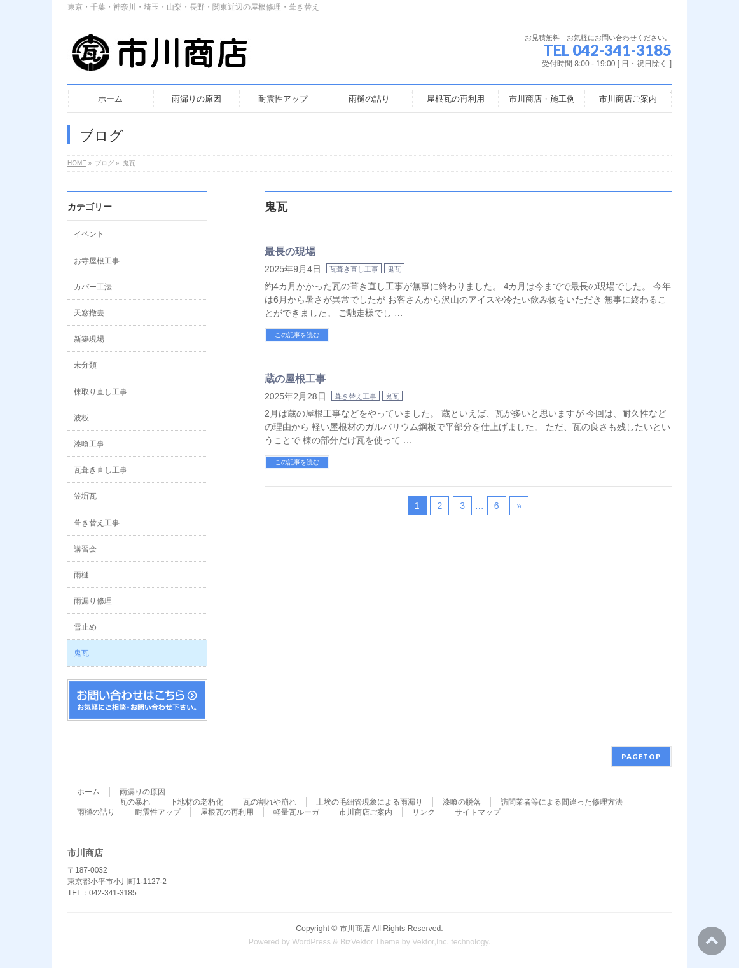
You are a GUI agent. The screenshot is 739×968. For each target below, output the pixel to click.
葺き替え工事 (355, 396)
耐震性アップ (158, 812)
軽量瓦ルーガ (296, 812)
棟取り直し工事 (100, 391)
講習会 (85, 548)
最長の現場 (290, 251)
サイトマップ (478, 812)
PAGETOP (641, 756)
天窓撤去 (89, 312)
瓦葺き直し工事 (353, 269)
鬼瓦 (394, 269)
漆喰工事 (89, 443)
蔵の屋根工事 (295, 378)
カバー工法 (93, 286)
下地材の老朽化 (196, 802)
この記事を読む (297, 334)
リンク (423, 812)
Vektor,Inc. (430, 941)
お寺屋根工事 (97, 260)
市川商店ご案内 (365, 812)
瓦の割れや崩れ (269, 802)
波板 (81, 417)
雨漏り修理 (93, 601)
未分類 (85, 365)
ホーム (88, 791)
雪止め (85, 627)
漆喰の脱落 (462, 802)
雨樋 (81, 574)
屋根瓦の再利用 (227, 812)
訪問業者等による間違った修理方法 (562, 802)
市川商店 (355, 928)
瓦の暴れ (135, 802)
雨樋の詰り (96, 812)
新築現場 (89, 339)
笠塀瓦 (85, 496)
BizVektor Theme (370, 941)
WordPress (311, 941)
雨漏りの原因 (142, 791)
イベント (89, 234)
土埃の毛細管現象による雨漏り (369, 802)
